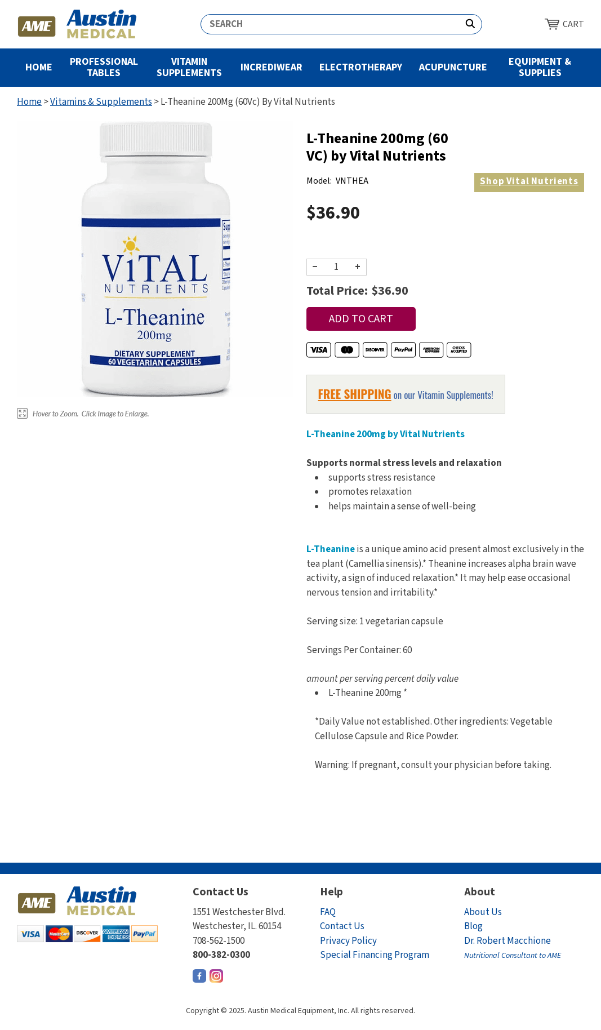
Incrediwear (271, 67)
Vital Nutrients (529, 181)
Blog (473, 926)
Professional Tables (104, 67)
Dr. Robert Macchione (512, 948)
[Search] (330, 24)
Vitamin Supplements (189, 67)
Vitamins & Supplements (101, 102)
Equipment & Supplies (540, 67)
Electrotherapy (360, 67)
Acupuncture (453, 67)
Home (38, 67)
